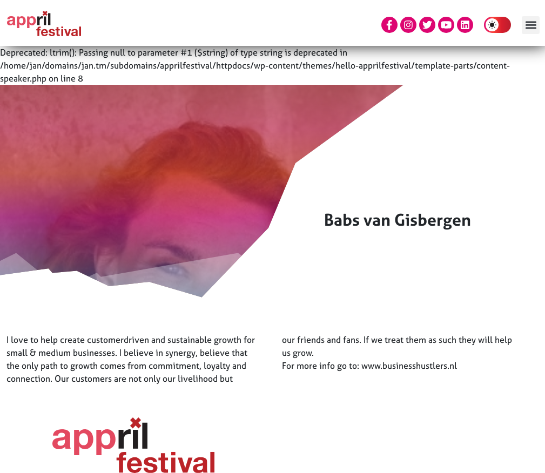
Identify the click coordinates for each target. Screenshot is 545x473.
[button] (531, 25)
